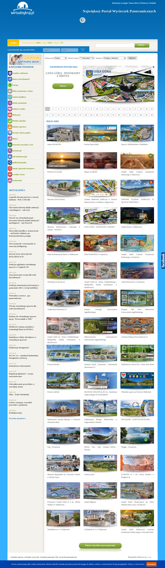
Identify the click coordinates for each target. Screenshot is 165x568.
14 (119, 109)
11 (102, 109)
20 (152, 109)
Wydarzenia (17, 180)
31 (102, 115)
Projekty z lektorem (20, 73)
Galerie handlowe (19, 97)
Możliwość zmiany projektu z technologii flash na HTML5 (21, 328)
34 (119, 115)
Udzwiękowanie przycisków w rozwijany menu (22, 385)
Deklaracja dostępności (19, 347)
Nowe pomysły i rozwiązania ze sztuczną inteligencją (22, 245)
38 (141, 115)
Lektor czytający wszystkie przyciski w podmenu (20, 403)
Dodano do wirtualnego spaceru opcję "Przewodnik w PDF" (22, 317)
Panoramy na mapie (120, 3)
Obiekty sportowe (19, 127)
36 (130, 115)
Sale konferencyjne (19, 157)
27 (80, 115)
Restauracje (17, 151)
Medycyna (16, 115)
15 (124, 109)
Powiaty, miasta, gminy (21, 133)
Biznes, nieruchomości (21, 79)
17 (135, 109)
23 (58, 115)
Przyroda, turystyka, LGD (22, 145)
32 (108, 115)
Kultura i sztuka (18, 109)
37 (135, 115)
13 (113, 109)
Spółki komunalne (19, 163)
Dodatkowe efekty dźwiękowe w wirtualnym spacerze (22, 338)
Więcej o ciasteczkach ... (137, 564)
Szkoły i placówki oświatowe (23, 168)
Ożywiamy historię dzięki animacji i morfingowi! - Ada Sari (24, 208)
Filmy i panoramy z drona (22, 91)
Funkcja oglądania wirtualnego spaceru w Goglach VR (22, 265)
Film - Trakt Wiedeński (19, 394)
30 (97, 115)
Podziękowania (15, 413)
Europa (15, 85)
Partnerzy (144, 3)
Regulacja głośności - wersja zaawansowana (21, 375)
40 (152, 115)
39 (146, 115)
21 (47, 115)
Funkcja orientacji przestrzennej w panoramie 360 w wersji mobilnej (24, 286)
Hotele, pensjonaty (19, 103)
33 (113, 115)
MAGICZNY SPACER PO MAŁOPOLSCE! (20, 255)
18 (141, 109)
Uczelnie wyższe (18, 174)
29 (91, 115)
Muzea (15, 139)
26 (75, 115)
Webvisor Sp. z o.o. (144, 557)
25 (69, 115)
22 (53, 115)
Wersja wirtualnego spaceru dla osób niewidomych (22, 307)
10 (97, 109)
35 (124, 115)
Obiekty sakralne (19, 121)
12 (108, 109)
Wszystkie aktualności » (17, 418)
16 (130, 109)
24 (64, 115)
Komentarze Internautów (20, 366)
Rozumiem (151, 564)
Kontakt (152, 3)
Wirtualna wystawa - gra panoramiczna (19, 296)
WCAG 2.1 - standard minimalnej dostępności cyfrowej (23, 356)
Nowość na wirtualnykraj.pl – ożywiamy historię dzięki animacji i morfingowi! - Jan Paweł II (24, 220)
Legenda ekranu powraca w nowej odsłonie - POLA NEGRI (23, 198)
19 (146, 109)
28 (86, 115)
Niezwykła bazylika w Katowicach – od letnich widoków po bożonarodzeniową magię (23, 233)
